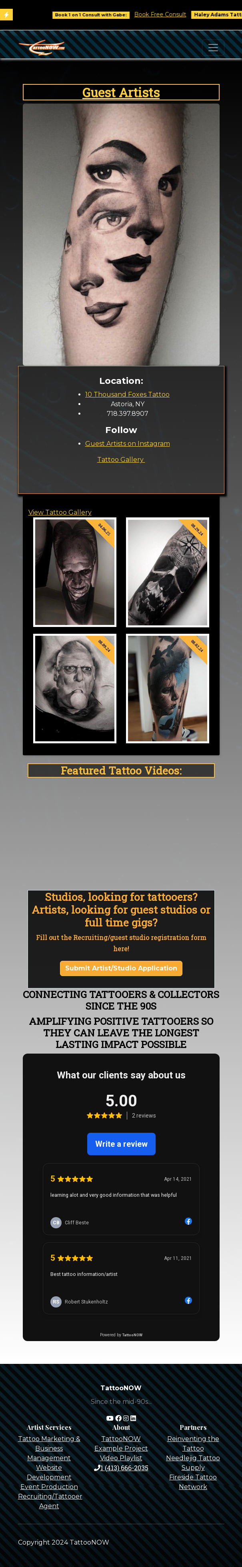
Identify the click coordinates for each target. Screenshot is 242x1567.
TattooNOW (121, 1439)
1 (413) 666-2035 (121, 1467)
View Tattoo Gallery (60, 512)
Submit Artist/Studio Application (121, 968)
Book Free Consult (170, 14)
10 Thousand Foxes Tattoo (127, 394)
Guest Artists (121, 92)
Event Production (49, 1487)
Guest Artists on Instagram (127, 443)
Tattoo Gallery (121, 459)
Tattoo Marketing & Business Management (49, 1448)
